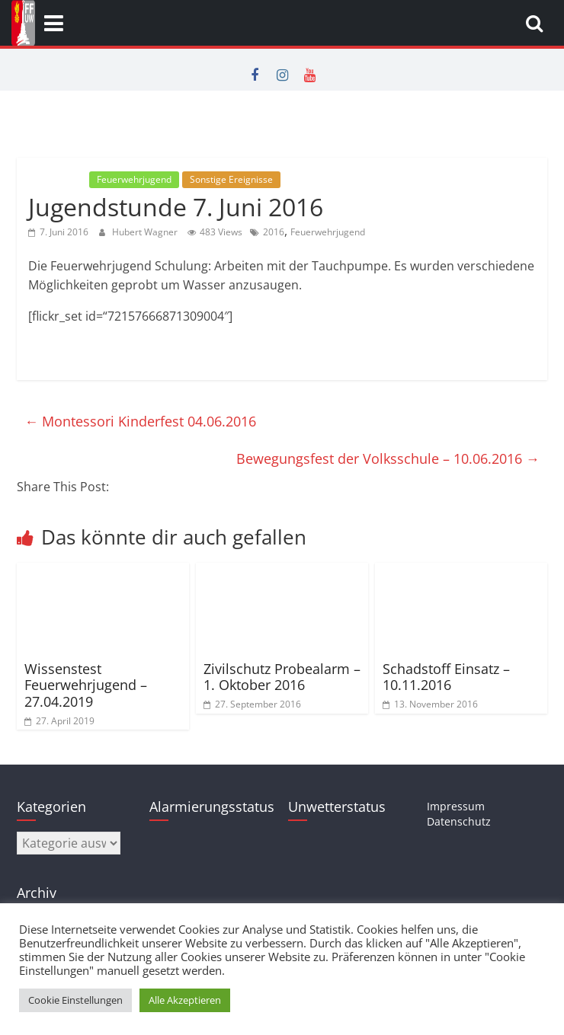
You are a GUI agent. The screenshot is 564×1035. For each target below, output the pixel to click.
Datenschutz (459, 821)
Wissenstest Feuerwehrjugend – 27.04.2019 (85, 685)
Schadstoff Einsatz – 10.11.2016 (446, 677)
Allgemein (57, 179)
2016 (273, 231)
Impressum (456, 806)
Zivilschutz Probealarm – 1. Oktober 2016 (282, 677)
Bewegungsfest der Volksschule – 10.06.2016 (388, 458)
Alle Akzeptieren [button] (185, 1000)
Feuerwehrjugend (134, 179)
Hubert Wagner (146, 231)
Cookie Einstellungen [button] (75, 1000)
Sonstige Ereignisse (231, 179)
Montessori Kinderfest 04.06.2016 (140, 421)
